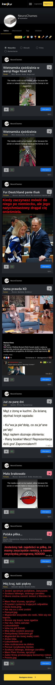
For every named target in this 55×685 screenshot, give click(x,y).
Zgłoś (49, 114)
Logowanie (38, 4)
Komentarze (13, 51)
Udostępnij (45, 109)
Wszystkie (12, 48)
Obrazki (26, 48)
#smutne (27, 587)
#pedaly (13, 405)
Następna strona (27, 677)
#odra (33, 587)
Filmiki (5, 74)
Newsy (5, 587)
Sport (5, 405)
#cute (27, 135)
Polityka (6, 195)
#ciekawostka (20, 135)
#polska (6, 539)
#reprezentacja (14, 539)
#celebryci (28, 292)
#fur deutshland (36, 195)
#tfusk (28, 195)
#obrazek (15, 587)
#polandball (23, 477)
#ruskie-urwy (37, 477)
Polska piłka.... (12, 534)
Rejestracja (48, 4)
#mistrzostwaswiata (35, 539)
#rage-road (31, 74)
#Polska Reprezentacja (24, 405)
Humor (5, 292)
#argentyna (24, 539)
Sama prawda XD (15, 289)
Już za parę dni (13, 402)
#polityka (22, 195)
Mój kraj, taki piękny (17, 583)
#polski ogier (46, 195)
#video (24, 74)
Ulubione (38, 31)
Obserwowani (17, 31)
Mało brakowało (14, 473)
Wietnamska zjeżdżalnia (19, 131)
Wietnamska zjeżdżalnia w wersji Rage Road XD (21, 69)
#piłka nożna (7, 541)
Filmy (41, 48)
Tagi (27, 31)
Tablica (6, 31)
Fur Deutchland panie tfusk (21, 192)
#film (13, 74)
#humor (18, 74)
